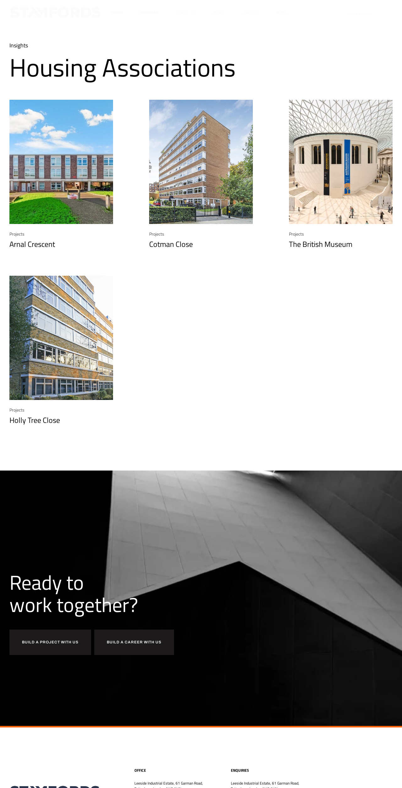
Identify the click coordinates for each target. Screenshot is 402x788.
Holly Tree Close (34, 420)
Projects (16, 234)
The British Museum (320, 244)
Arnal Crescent (32, 244)
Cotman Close (171, 244)
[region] (82, 733)
